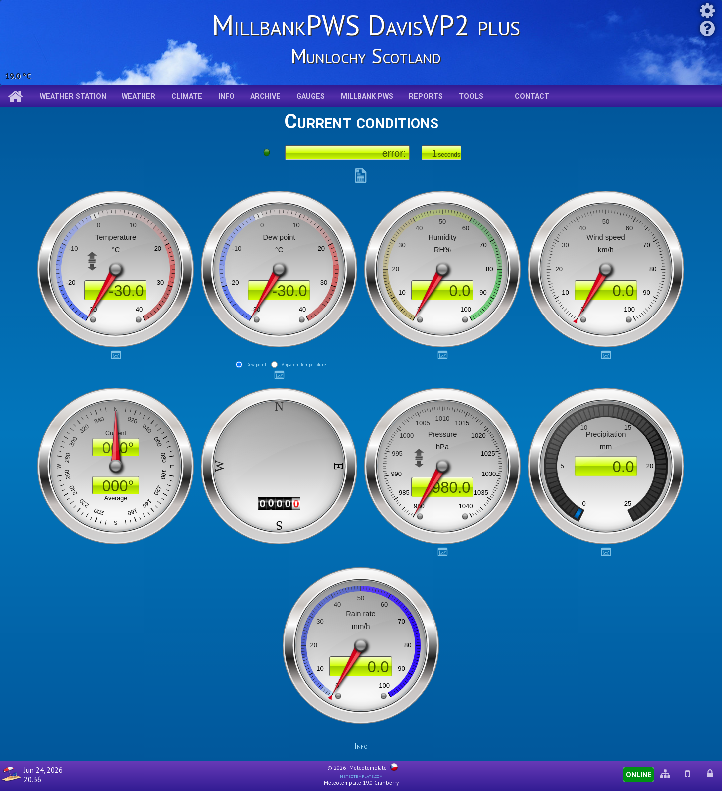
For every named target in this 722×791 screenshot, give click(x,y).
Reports (426, 96)
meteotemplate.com (361, 775)
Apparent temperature (304, 364)
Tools (471, 96)
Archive (265, 96)
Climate (186, 96)
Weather (138, 96)
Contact (532, 96)
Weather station (73, 96)
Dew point (256, 364)
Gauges (310, 96)
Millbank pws (367, 96)
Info (226, 96)
